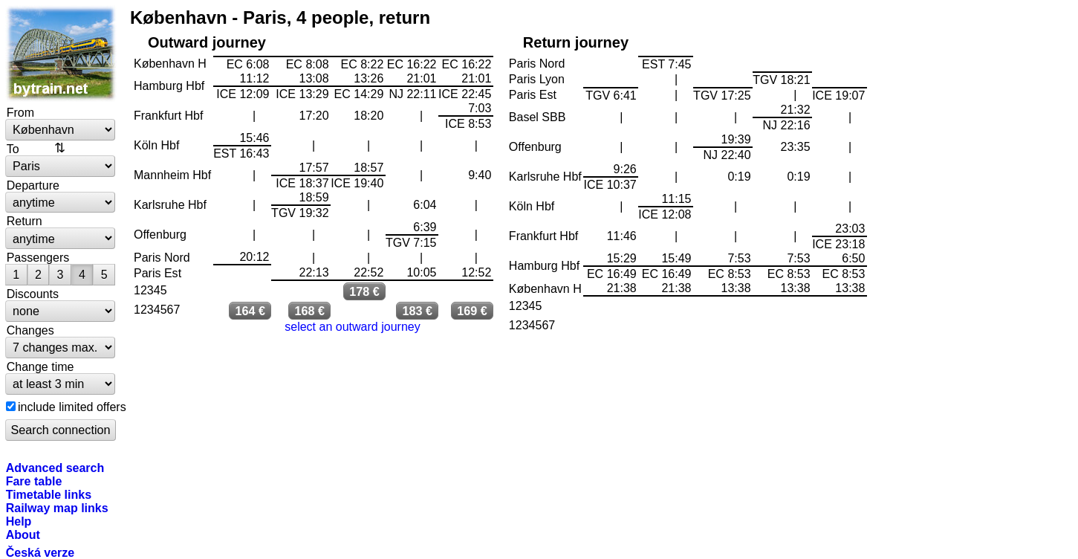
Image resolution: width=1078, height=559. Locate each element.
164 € (250, 310)
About (23, 534)
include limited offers (72, 406)
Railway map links (57, 507)
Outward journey (207, 42)
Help (19, 521)
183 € (417, 310)
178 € (364, 291)
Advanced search (55, 467)
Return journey (576, 42)
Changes (30, 330)
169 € (472, 310)
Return (24, 220)
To (13, 148)
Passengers (38, 257)
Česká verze (40, 552)
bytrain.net (61, 53)
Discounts (33, 293)
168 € (309, 310)
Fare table (34, 481)
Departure (33, 185)
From (20, 112)
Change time (40, 366)
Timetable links (48, 494)
